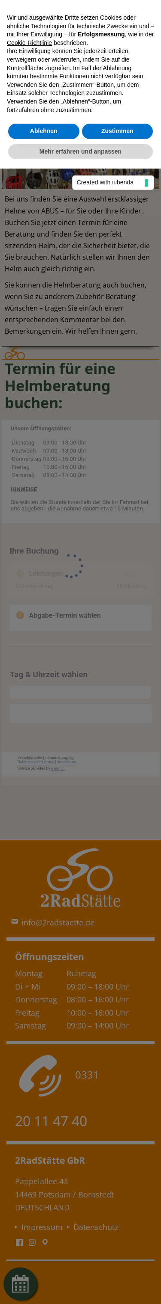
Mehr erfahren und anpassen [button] (80, 151)
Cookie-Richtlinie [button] (29, 42)
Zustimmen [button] (117, 130)
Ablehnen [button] (44, 130)
